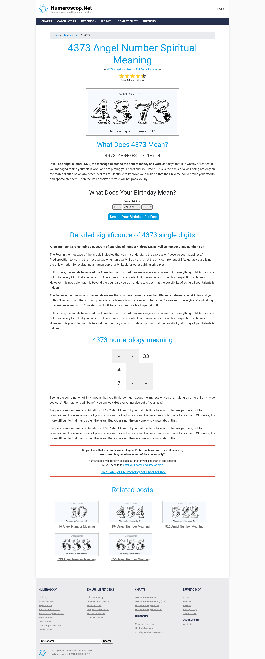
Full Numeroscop (95, 597)
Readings (87, 21)
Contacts (187, 624)
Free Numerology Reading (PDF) (150, 601)
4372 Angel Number (119, 69)
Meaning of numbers (145, 624)
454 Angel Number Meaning (130, 526)
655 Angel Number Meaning (130, 559)
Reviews (187, 605)
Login (220, 9)
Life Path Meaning (144, 628)
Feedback (188, 601)
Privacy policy (190, 609)
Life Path (106, 21)
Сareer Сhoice (45, 629)
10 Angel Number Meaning (76, 526)
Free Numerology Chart (146, 597)
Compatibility (128, 21)
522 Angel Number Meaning (184, 526)
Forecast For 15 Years (49, 609)
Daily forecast (45, 621)
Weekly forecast (46, 617)
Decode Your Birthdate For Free (133, 217)
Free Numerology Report (147, 605)
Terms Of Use (189, 613)
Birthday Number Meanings (148, 632)
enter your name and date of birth (143, 465)
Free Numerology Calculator (148, 609)
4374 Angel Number (146, 69)
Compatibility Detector (98, 609)
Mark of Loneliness (96, 613)
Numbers (149, 21)
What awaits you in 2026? (51, 613)
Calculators (66, 21)
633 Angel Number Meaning (76, 559)
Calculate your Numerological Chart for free (133, 472)
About (186, 597)
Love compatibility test (50, 625)
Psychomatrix (45, 605)
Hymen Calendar (95, 617)
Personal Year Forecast (98, 601)
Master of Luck (94, 605)
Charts (46, 21)
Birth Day (43, 597)
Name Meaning (46, 601)
